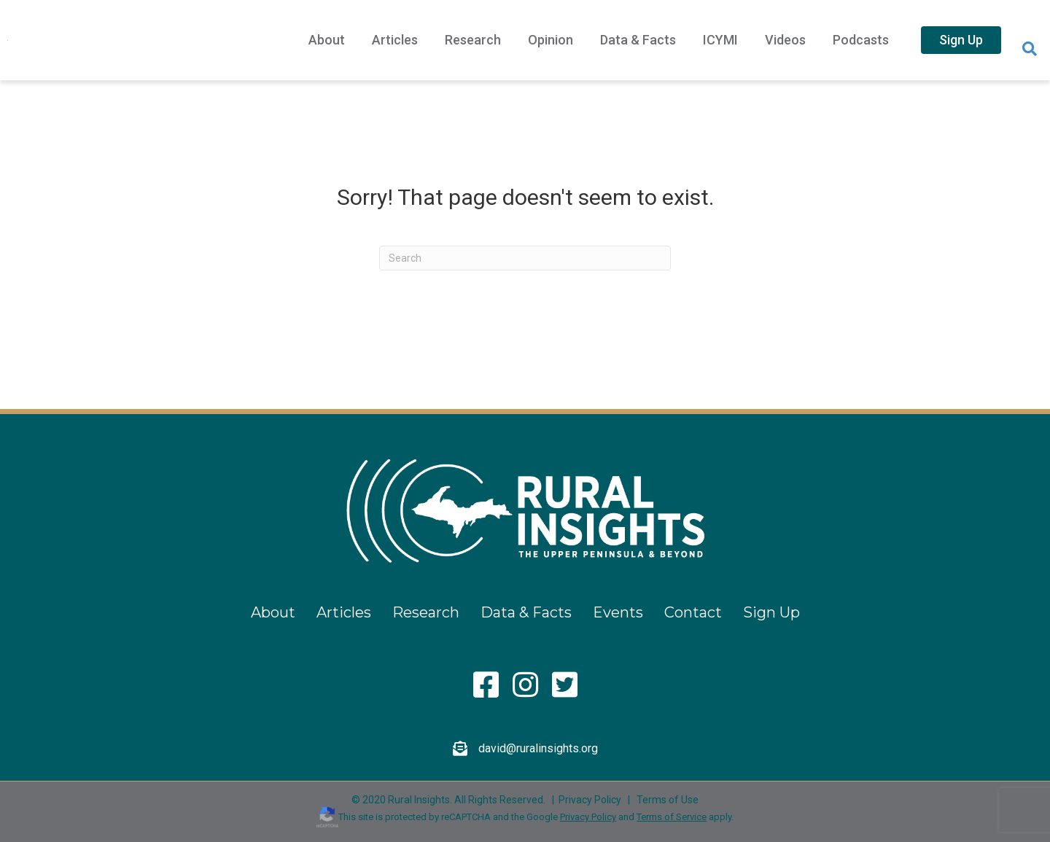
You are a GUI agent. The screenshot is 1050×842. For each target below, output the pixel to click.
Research (473, 39)
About (326, 39)
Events (618, 612)
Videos (785, 39)
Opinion (550, 39)
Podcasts (861, 39)
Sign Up (961, 39)
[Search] (1029, 49)
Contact (693, 612)
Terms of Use (668, 800)
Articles (395, 39)
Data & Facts (638, 39)
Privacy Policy (590, 800)
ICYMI (720, 39)
